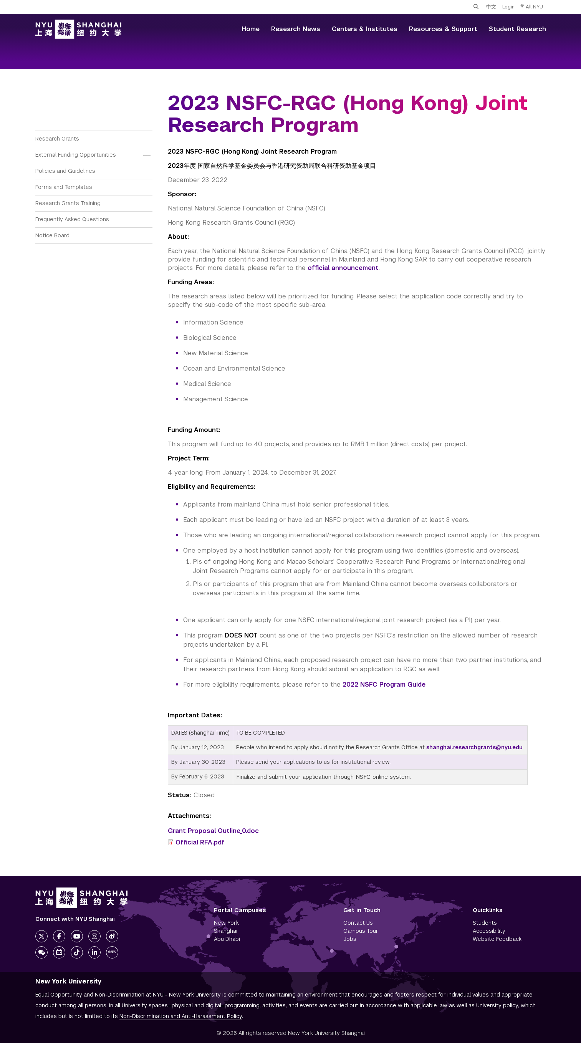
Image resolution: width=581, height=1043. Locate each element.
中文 (491, 6)
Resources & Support (443, 29)
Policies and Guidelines (65, 170)
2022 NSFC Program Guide (384, 684)
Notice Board (52, 235)
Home (251, 29)
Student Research (517, 29)
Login (508, 6)
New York (226, 922)
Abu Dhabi (227, 938)
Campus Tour (360, 930)
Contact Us (358, 922)
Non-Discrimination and (180, 1016)
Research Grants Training (68, 203)
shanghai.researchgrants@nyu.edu (474, 747)
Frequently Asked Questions (72, 219)
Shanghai (225, 930)
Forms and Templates (63, 187)
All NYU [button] (532, 6)
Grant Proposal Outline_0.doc (213, 831)
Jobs (349, 938)
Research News (295, 29)
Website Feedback (497, 938)
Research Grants (57, 138)
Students (485, 922)
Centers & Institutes (364, 29)
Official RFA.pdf (200, 842)
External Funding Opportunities (75, 154)
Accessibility (489, 930)
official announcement (343, 268)
